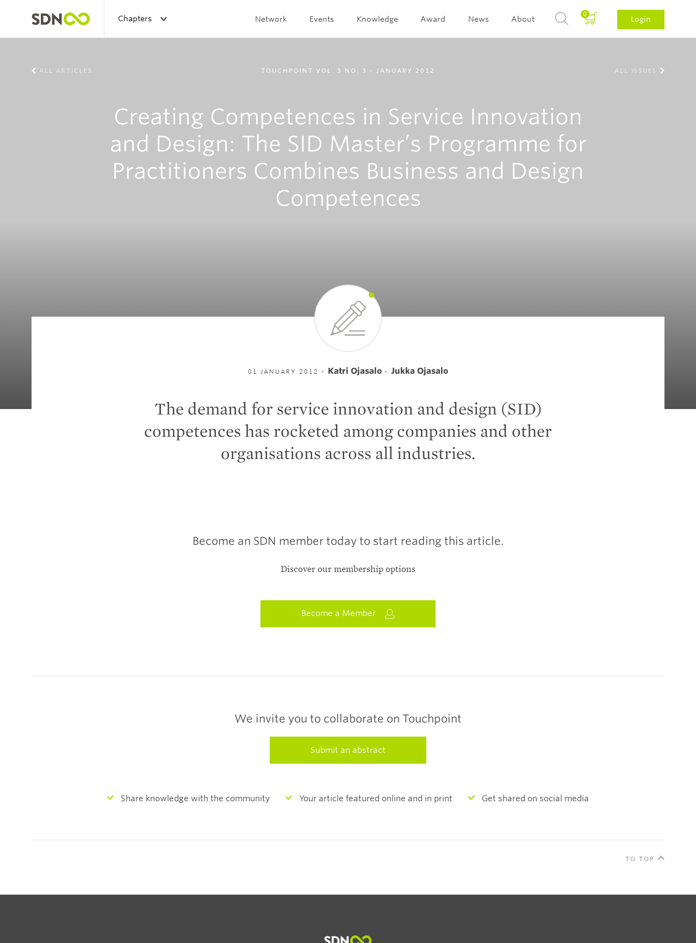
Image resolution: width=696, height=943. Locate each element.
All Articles (65, 70)
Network (271, 19)
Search (561, 19)
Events (321, 19)
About (523, 19)
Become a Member (348, 613)
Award (432, 19)
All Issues (635, 70)
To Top (640, 859)
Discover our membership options (348, 569)
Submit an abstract (348, 750)
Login (641, 19)
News (478, 19)
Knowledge (377, 19)
